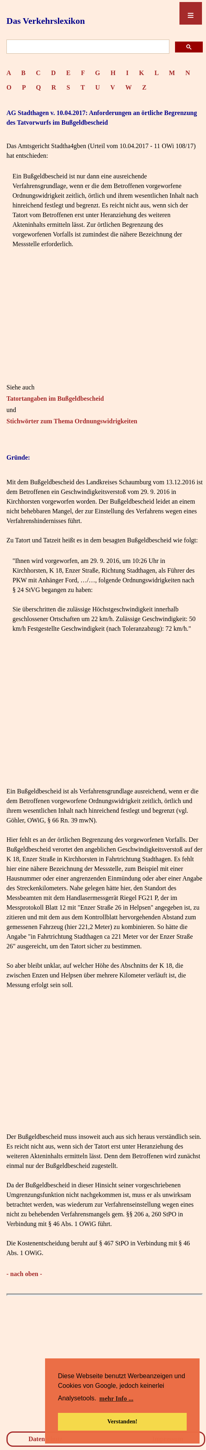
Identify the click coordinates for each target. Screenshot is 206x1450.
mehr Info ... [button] (116, 1398)
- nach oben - (24, 1273)
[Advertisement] (104, 326)
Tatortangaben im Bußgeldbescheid (55, 398)
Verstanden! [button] (122, 1421)
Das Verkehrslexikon (45, 21)
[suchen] (87, 47)
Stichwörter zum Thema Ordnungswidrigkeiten (71, 421)
